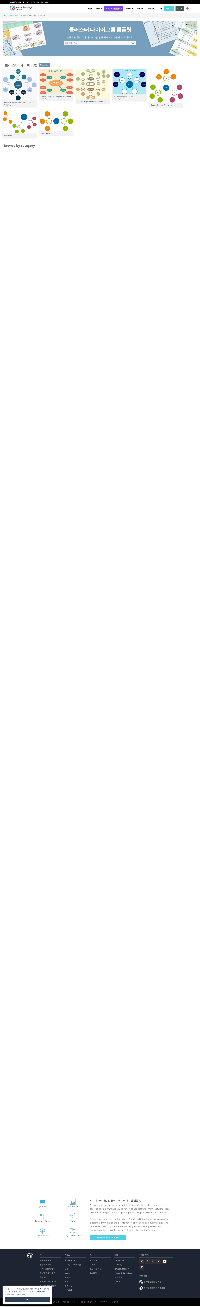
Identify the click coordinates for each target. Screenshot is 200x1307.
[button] (99, 8)
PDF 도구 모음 (45, 1260)
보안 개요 (118, 1277)
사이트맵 (68, 1290)
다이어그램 (13, 15)
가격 (160, 8)
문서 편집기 (44, 1277)
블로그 (67, 1277)
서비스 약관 (119, 1260)
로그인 (179, 8)
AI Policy (118, 1264)
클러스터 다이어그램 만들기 (107, 1237)
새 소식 (92, 1264)
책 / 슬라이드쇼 (71, 1260)
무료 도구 (68, 1285)
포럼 (66, 1269)
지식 (66, 1281)
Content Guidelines (123, 1273)
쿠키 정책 (29, 1292)
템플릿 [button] (150, 8)
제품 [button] (89, 8)
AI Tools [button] (113, 8)
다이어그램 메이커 (47, 1269)
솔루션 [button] (140, 8)
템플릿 (23, 15)
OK (27, 1300)
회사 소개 (93, 1260)
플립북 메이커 (45, 1264)
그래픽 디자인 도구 (47, 1273)
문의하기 (93, 1273)
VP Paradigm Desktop (40, 2)
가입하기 (169, 8)
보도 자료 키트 (95, 1269)
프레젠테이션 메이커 (48, 1281)
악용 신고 (118, 1281)
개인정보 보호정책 (121, 1269)
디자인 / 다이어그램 (73, 1264)
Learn (67, 1273)
